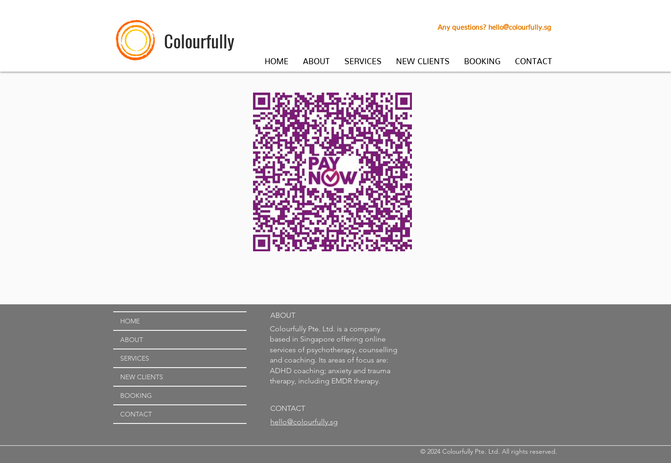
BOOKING (136, 395)
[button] (316, 59)
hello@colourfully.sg (519, 25)
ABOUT (131, 340)
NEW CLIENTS (141, 377)
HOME (130, 321)
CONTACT (136, 414)
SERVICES (134, 358)
